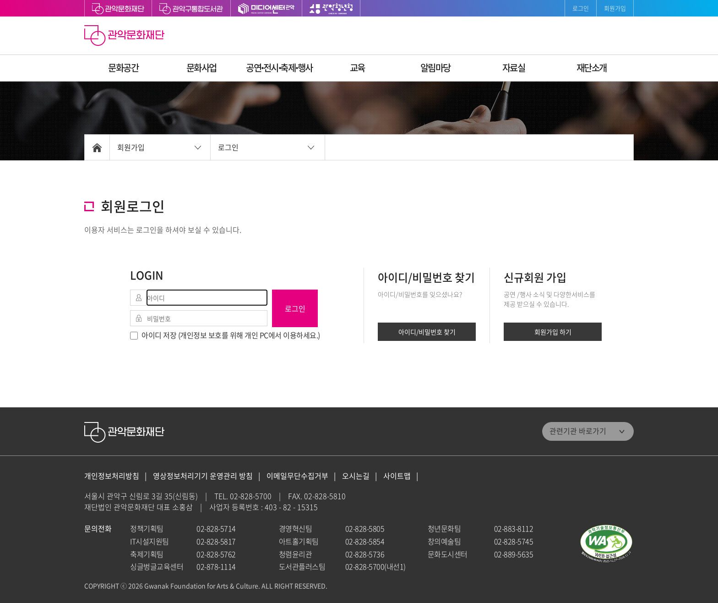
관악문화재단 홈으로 (125, 36)
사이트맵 (397, 476)
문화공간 (123, 67)
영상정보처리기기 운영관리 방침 (203, 476)
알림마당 (435, 67)
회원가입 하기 (552, 331)
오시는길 (356, 476)
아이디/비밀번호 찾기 (427, 331)
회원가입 (615, 8)
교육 (357, 67)
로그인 (580, 8)
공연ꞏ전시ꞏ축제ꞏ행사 (279, 67)
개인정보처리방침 (111, 476)
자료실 (513, 67)
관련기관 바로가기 (577, 430)
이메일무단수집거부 (297, 476)
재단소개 (592, 67)
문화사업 (201, 67)
